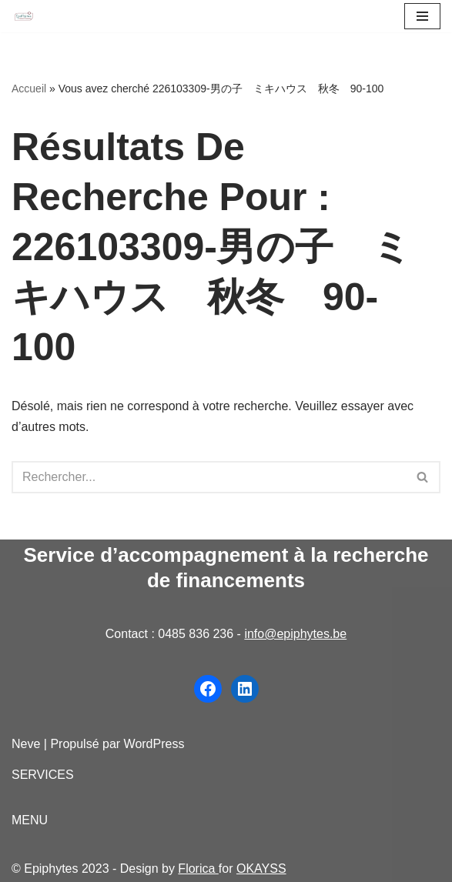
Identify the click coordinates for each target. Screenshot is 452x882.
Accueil (29, 88)
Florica (198, 868)
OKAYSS (261, 868)
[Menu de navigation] (422, 16)
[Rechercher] (209, 477)
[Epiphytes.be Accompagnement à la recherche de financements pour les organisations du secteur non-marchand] (24, 17)
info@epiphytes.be (295, 633)
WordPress (154, 743)
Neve (26, 743)
